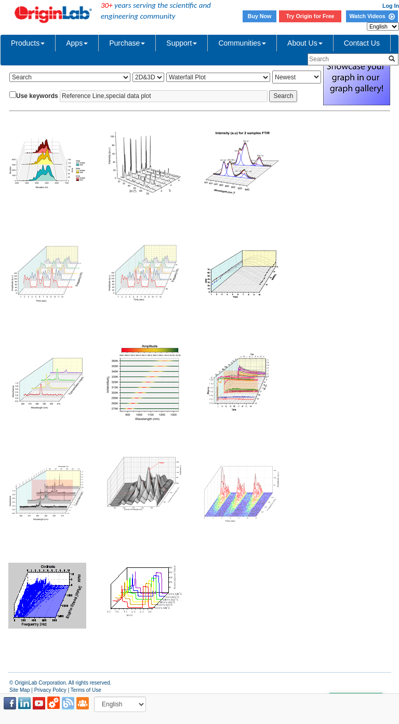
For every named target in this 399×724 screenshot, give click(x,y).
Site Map (19, 690)
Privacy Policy (50, 690)
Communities (242, 43)
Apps (77, 43)
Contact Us (362, 43)
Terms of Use (86, 690)
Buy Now (260, 16)
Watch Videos (371, 16)
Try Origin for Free (310, 16)
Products (28, 43)
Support (181, 43)
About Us (305, 43)
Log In (390, 6)
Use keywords (37, 96)
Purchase (127, 43)
